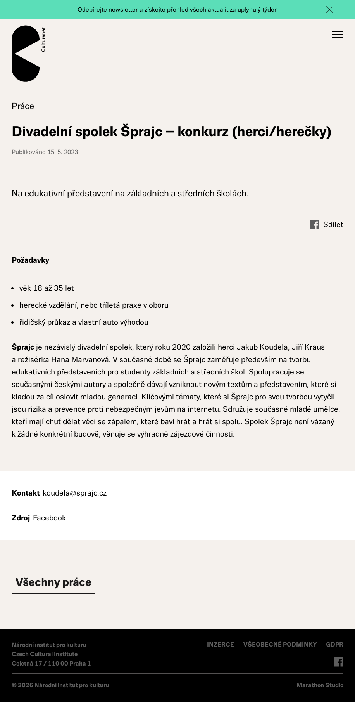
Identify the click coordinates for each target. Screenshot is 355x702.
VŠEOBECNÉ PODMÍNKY (280, 644)
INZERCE (220, 644)
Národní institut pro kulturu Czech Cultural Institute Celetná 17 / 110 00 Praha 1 (51, 654)
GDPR (334, 644)
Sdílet (326, 225)
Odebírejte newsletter (108, 9)
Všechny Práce (53, 582)
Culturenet (28, 53)
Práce (23, 106)
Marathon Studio (319, 685)
